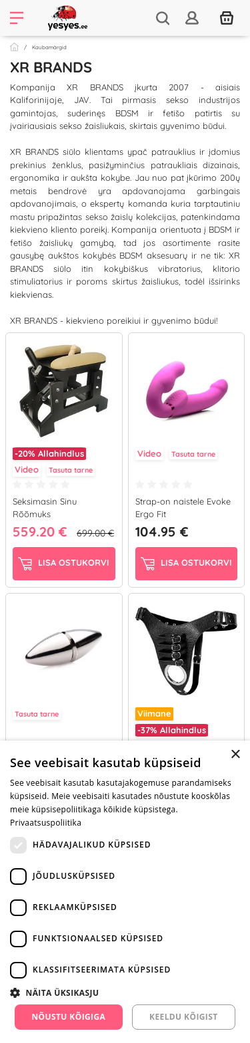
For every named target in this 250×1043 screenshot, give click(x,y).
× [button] (235, 755)
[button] (125, 992)
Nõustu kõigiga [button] (68, 1016)
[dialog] (125, 892)
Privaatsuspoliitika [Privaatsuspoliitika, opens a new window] (45, 822)
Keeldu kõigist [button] (183, 1016)
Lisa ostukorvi (63, 563)
